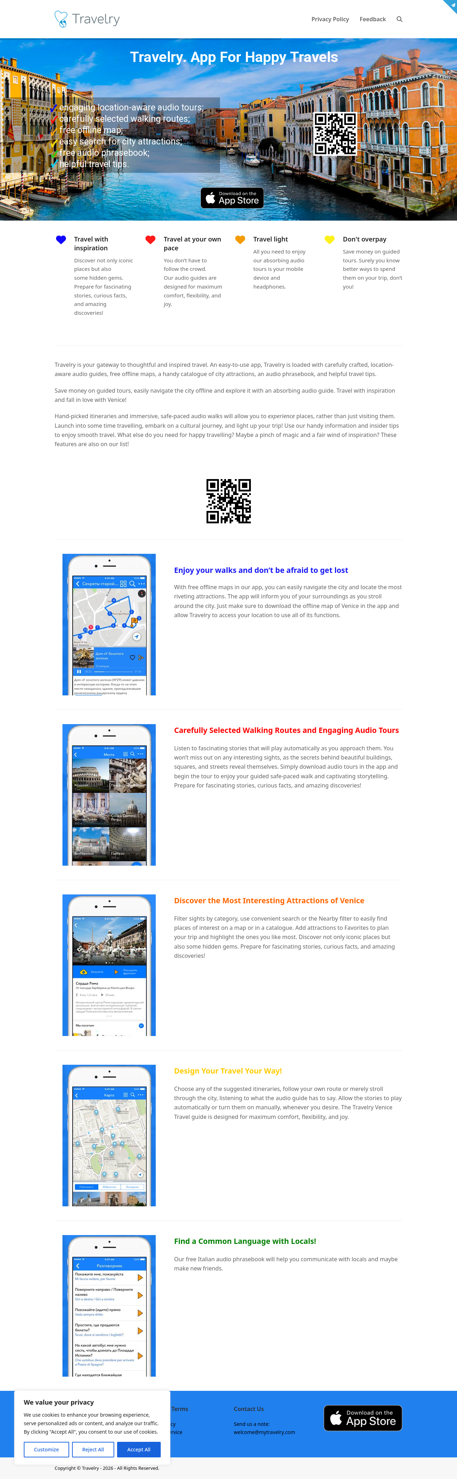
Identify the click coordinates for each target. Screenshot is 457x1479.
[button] (399, 19)
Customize (46, 1449)
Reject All (93, 1449)
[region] (92, 1427)
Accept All (138, 1449)
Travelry (91, 1468)
